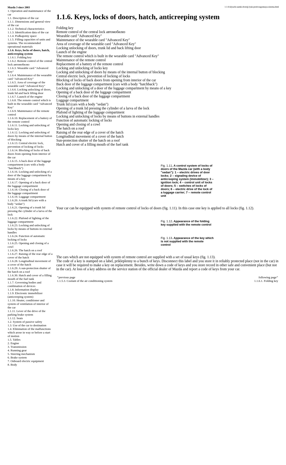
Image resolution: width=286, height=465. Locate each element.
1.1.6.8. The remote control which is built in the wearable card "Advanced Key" (30, 103)
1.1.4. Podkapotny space (22, 36)
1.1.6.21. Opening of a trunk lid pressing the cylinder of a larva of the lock (30, 211)
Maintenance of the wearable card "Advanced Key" (93, 40)
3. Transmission (17, 346)
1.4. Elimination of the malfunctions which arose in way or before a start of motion (29, 332)
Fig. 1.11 (166, 165)
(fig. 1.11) (169, 208)
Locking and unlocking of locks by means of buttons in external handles (108, 116)
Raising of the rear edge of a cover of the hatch (89, 132)
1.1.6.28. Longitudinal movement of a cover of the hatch (29, 262)
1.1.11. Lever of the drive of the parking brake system (26, 312)
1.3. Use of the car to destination (27, 325)
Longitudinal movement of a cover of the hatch (90, 136)
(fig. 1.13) (207, 257)
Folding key (65, 28)
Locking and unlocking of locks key (82, 68)
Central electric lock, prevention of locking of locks (93, 76)
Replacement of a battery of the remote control (89, 64)
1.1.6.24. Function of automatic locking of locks (26, 237)
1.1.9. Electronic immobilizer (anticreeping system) (25, 294)
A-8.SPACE (10, 459)
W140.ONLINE (12, 448)
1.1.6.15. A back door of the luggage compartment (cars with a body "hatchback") (29, 164)
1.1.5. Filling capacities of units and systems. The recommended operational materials (29, 43)
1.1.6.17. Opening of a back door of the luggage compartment (29, 184)
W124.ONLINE (12, 440)
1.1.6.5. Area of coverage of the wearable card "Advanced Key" (26, 84)
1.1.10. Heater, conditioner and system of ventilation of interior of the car (28, 304)
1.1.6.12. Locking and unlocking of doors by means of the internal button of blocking (30, 136)
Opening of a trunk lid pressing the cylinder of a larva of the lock (102, 108)
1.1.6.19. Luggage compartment (27, 196)
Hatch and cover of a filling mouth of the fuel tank (92, 144)
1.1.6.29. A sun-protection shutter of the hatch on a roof (29, 269)
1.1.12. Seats (15, 318)
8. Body (12, 364)
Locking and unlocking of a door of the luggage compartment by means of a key (113, 88)
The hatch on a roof (70, 128)
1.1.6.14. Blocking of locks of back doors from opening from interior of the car (29, 154)
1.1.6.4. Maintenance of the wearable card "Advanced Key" (30, 76)
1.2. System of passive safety (25, 321)
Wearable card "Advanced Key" (79, 36)
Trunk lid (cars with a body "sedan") (82, 104)
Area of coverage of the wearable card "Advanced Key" (96, 44)
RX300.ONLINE (13, 444)
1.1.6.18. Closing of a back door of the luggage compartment (28, 191)
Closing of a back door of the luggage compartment (93, 96)
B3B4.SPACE (11, 456)
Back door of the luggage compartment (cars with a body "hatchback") (106, 84)
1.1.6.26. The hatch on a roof (25, 250)
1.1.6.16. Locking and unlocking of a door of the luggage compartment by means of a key (30, 175)
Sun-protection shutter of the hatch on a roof (88, 140)
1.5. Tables (14, 339)
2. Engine (13, 343)
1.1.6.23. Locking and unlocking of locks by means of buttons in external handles (30, 229)
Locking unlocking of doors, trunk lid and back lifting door (98, 48)
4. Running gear (17, 350)
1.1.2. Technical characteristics (26, 28)
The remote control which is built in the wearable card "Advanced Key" (107, 56)
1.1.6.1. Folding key (20, 57)
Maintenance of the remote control (81, 60)
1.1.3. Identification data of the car (28, 32)
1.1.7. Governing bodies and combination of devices (24, 284)
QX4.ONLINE (12, 429)
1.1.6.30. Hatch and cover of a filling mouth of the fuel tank (30, 277)
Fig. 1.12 (166, 221)
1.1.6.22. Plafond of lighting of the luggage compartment (28, 219)
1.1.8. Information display (23, 289)
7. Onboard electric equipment (26, 361)
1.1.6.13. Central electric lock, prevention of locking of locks (26, 144)
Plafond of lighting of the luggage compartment (90, 112)
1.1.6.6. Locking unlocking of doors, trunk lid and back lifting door (29, 91)
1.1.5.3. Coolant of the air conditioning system (84, 281)
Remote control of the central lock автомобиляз (90, 32)
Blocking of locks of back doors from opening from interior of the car (106, 80)
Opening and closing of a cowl (78, 124)
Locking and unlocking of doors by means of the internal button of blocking (110, 72)
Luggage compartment (72, 100)
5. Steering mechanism (21, 354)
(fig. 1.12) (246, 208)
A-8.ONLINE (11, 437)
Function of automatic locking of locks (84, 120)
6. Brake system (17, 357)
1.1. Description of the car (23, 18)
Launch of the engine (71, 52)
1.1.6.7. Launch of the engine (25, 96)
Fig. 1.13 (166, 238)
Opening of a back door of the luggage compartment (93, 92)
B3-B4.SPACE (12, 452)
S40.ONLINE (11, 433)
